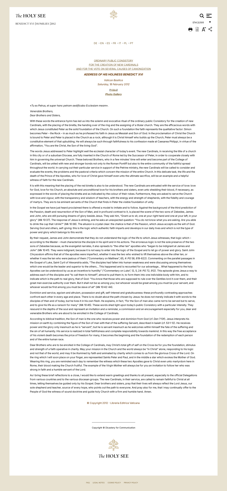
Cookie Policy (114, 483)
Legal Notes (99, 483)
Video (113, 90)
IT (120, 43)
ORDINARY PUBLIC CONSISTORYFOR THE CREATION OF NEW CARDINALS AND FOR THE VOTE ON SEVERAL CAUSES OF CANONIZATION (113, 64)
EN (102, 43)
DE (95, 43)
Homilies (43, 23)
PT (131, 43)
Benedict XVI (25, 23)
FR (114, 43)
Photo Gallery (113, 94)
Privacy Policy (131, 483)
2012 (53, 23)
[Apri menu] (209, 15)
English (199, 23)
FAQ (88, 483)
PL (125, 43)
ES (108, 43)
